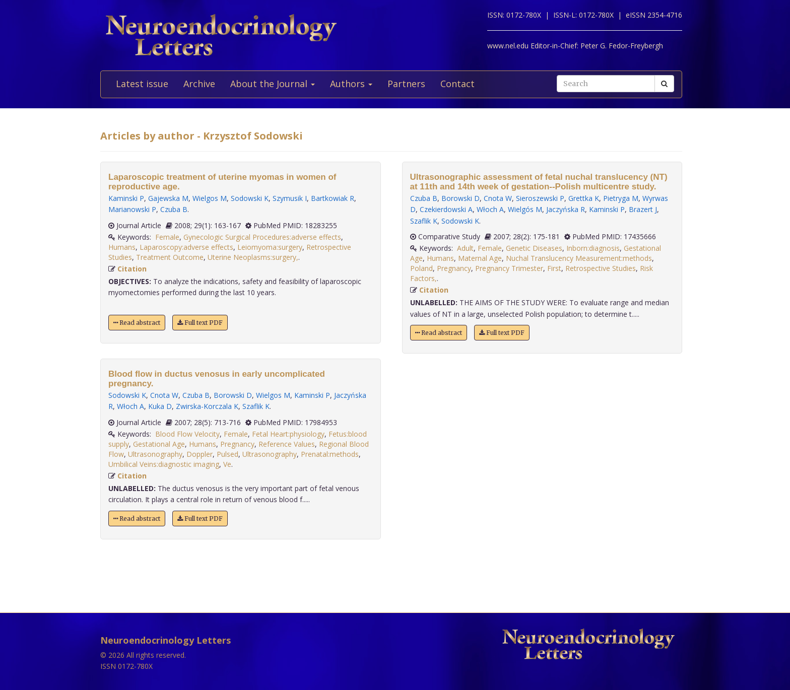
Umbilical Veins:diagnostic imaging (163, 464)
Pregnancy (237, 444)
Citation (132, 268)
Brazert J (643, 209)
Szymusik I (290, 198)
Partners (406, 84)
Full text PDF (200, 322)
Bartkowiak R (332, 198)
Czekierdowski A (446, 209)
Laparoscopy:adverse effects (186, 247)
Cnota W (164, 395)
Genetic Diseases (534, 248)
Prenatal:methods (330, 454)
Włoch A (130, 406)
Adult (465, 248)
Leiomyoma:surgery (269, 247)
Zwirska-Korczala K (207, 406)
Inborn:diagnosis (593, 248)
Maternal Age (480, 258)
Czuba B (173, 209)
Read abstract (136, 322)
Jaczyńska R (565, 209)
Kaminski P (126, 198)
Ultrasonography (155, 454)
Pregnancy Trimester (509, 268)
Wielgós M (525, 209)
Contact (457, 84)
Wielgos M (209, 198)
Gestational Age (159, 444)
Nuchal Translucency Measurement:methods (579, 258)
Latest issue (142, 84)
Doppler (199, 454)
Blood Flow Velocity (187, 434)
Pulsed (227, 454)
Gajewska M (168, 198)
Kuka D (160, 406)
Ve (227, 464)
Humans (122, 247)
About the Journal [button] (272, 84)
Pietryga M (620, 198)
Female (167, 237)
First (554, 268)
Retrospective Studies (600, 268)
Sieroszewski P (540, 198)
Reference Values (286, 444)
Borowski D (233, 395)
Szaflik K (256, 406)
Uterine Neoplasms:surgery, (253, 257)
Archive (199, 84)
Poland (421, 268)
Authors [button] (351, 84)
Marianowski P (132, 209)
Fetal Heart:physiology (288, 434)
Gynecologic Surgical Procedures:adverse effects (262, 237)
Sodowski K (250, 198)
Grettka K (583, 198)
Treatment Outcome (170, 257)
